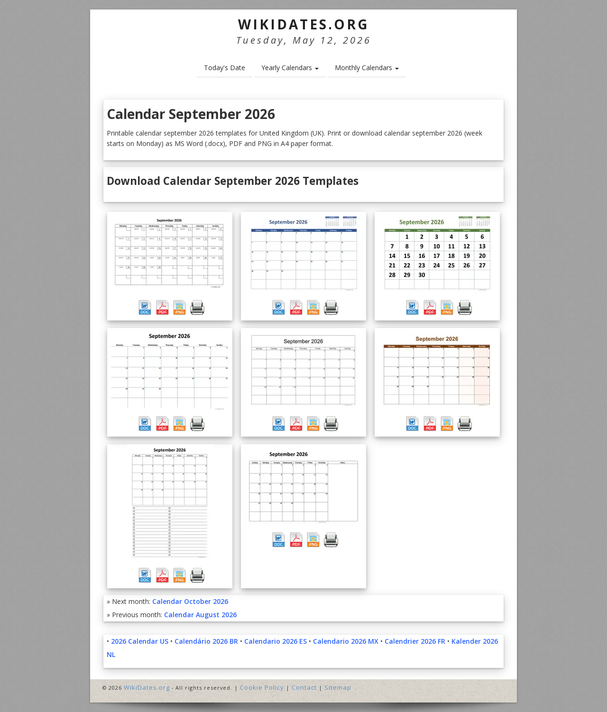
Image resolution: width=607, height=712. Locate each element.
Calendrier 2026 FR (415, 641)
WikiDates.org (303, 24)
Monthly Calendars (367, 67)
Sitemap (337, 687)
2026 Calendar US (139, 641)
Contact (304, 687)
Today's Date (224, 67)
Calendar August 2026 (200, 614)
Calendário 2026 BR (206, 641)
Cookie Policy (262, 687)
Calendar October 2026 (190, 601)
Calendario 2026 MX (345, 641)
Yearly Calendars (290, 67)
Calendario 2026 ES (275, 641)
